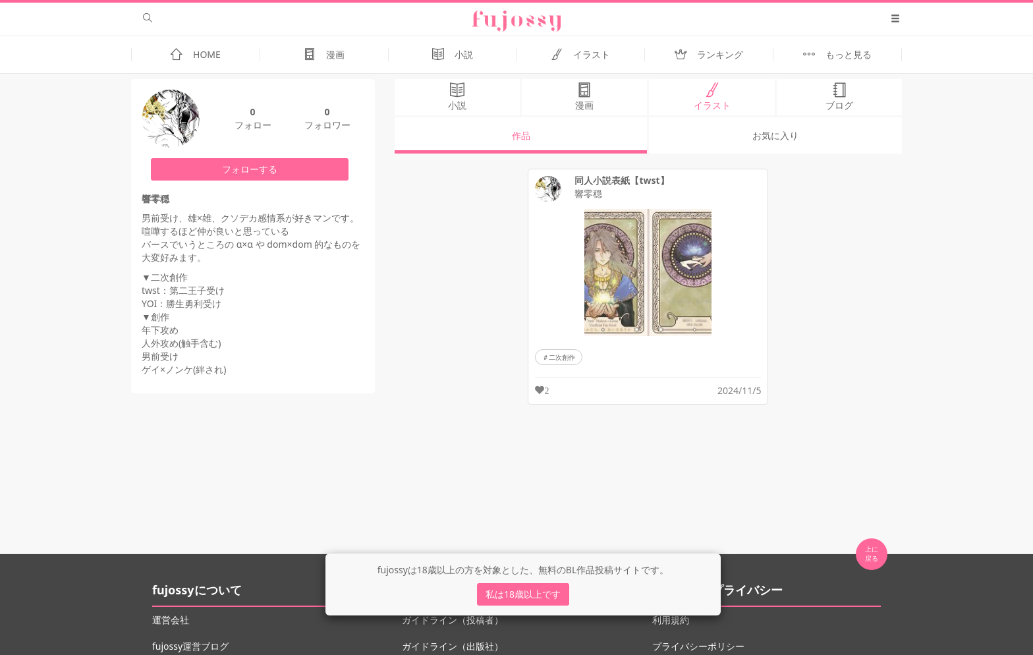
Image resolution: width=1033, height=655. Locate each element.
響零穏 (588, 193)
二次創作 (562, 357)
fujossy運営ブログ (190, 646)
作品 (521, 135)
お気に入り (775, 135)
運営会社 (170, 619)
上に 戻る (871, 553)
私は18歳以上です (523, 594)
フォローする (249, 169)
